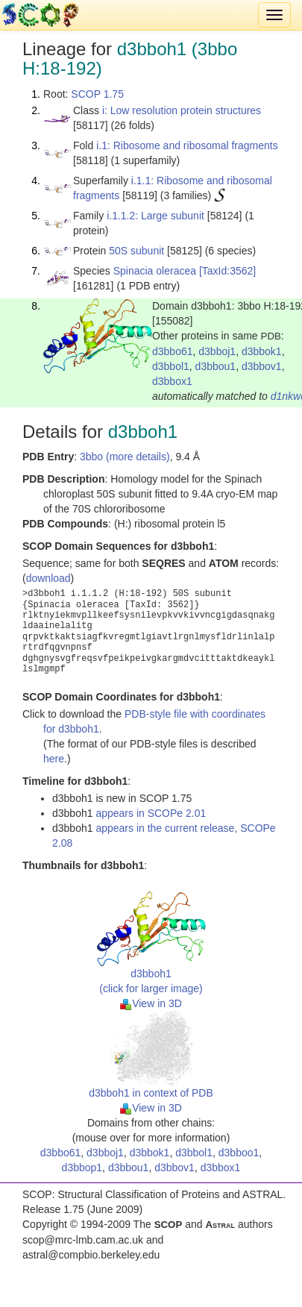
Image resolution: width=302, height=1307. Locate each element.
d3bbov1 (262, 366)
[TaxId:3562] (227, 271)
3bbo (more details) (125, 457)
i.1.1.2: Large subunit (155, 216)
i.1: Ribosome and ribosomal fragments (187, 145)
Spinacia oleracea (154, 271)
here (53, 759)
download (48, 578)
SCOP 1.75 (97, 94)
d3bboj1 (217, 351)
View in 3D (151, 1003)
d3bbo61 (172, 351)
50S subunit (136, 251)
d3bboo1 (238, 1153)
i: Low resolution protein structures (181, 110)
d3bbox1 (172, 381)
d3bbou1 (215, 366)
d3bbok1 (262, 351)
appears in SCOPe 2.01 (150, 813)
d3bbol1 (170, 366)
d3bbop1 (82, 1167)
